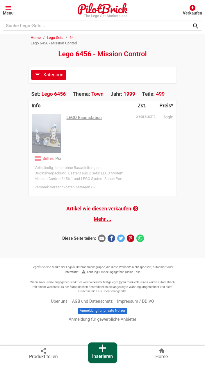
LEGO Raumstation (84, 117)
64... (73, 37)
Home (36, 37)
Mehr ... (102, 219)
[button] (8, 9)
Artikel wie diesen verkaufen (102, 208)
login (169, 117)
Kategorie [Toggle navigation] (48, 74)
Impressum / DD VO (135, 301)
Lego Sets (55, 37)
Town (97, 94)
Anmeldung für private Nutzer (102, 311)
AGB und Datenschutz (92, 301)
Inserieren (102, 350)
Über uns (59, 301)
